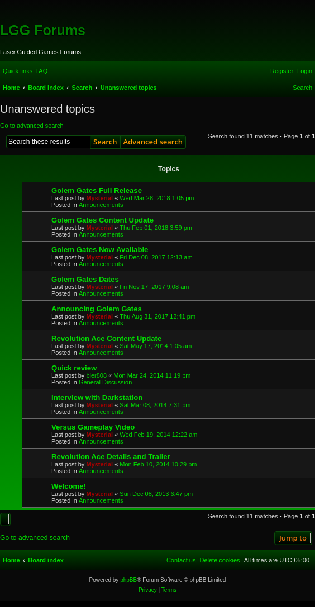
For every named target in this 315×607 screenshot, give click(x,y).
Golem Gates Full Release (96, 190)
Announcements (101, 204)
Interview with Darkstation (96, 397)
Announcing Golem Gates (96, 309)
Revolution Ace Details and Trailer (110, 456)
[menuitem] (41, 71)
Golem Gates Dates (85, 279)
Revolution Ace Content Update (106, 338)
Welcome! (68, 486)
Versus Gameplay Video (93, 427)
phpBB (128, 580)
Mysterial (99, 198)
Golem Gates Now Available (99, 249)
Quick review (74, 368)
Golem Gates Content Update (102, 220)
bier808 (96, 375)
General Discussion (105, 382)
